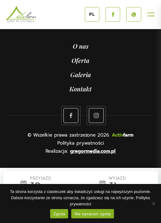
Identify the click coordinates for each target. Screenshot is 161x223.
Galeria (80, 74)
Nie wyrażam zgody (92, 214)
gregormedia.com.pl (92, 151)
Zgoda (59, 214)
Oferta (80, 60)
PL (92, 14)
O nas (81, 46)
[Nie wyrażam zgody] (153, 203)
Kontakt (80, 89)
